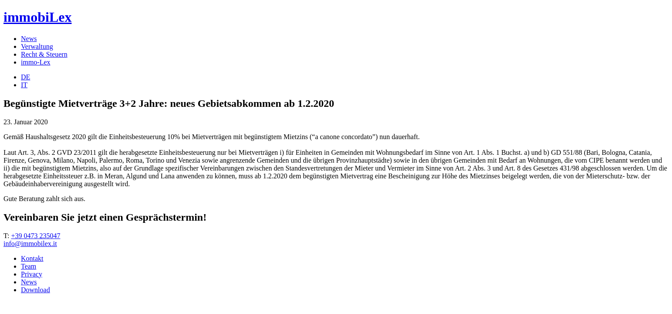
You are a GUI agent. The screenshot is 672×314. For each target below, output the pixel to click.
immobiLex (37, 17)
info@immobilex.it (30, 243)
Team (28, 266)
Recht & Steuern (44, 54)
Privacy (31, 274)
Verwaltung (37, 46)
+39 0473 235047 (35, 235)
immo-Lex (36, 62)
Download (35, 290)
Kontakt (32, 258)
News (29, 38)
